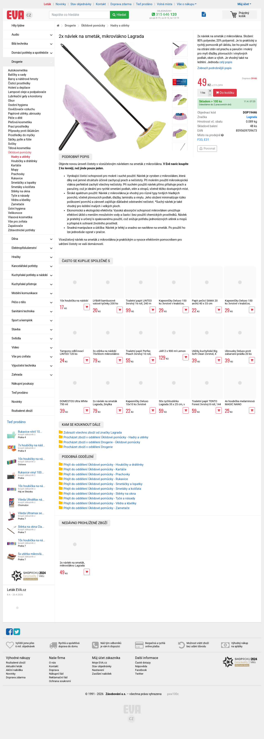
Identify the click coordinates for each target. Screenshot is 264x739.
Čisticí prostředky (19, 83)
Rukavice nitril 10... (30, 431)
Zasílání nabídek (101, 673)
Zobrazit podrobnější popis (214, 68)
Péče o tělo (32, 302)
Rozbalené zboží (22, 411)
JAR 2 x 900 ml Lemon (172, 351)
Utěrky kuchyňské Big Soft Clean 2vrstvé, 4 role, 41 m (204, 353)
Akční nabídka (14, 670)
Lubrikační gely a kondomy (25, 96)
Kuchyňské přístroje (32, 284)
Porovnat (207, 148)
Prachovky (17, 174)
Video (32, 347)
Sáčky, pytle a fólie (20, 139)
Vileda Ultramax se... (31, 513)
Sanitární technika (32, 311)
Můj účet (243, 4)
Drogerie (32, 61)
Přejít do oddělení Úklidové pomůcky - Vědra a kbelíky (100, 503)
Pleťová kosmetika (20, 122)
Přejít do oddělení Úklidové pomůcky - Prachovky (97, 474)
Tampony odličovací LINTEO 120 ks (72, 352)
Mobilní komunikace (32, 293)
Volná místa (164, 4)
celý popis (225, 62)
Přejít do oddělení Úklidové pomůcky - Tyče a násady (99, 498)
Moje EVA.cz (99, 662)
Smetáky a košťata (23, 187)
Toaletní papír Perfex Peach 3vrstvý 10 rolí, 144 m (138, 353)
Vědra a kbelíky (21, 200)
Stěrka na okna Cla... (31, 526)
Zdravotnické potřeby (21, 230)
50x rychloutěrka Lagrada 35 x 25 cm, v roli (172, 404)
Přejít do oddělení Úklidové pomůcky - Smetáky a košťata (102, 489)
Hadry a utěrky (20, 156)
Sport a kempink (32, 320)
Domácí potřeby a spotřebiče (32, 52)
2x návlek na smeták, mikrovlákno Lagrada (72, 564)
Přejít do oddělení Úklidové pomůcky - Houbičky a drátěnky (104, 464)
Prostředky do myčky (21, 135)
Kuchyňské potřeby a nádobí (32, 275)
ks (202, 92)
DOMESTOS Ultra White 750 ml (74, 403)
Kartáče (16, 165)
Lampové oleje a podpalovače (27, 92)
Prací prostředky (18, 126)
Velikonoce (15, 213)
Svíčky (12, 143)
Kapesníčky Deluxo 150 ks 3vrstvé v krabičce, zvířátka (238, 303)
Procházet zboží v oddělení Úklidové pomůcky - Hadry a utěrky (106, 437)
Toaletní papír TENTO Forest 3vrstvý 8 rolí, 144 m (206, 404)
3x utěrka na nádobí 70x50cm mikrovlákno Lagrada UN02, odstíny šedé (106, 355)
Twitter (139, 673)
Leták (47, 4)
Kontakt (101, 4)
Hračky (32, 256)
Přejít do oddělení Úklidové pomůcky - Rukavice (96, 479)
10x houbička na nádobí (74, 300)
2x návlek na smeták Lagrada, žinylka (105, 403)
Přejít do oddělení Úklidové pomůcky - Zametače (97, 508)
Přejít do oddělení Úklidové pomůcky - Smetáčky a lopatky (103, 484)
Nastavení (98, 670)
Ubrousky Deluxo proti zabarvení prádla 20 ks (238, 352)
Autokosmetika (17, 70)
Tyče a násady (20, 195)
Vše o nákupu (185, 4)
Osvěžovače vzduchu (21, 109)
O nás (52, 662)
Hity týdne (18, 25)
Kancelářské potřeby (32, 265)
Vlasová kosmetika (20, 217)
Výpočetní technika (32, 365)
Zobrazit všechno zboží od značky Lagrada (93, 432)
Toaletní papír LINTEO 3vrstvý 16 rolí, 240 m (139, 302)
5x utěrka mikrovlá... (31, 554)
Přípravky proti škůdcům (23, 130)
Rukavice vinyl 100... (31, 472)
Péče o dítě (15, 117)
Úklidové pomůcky (19, 152)
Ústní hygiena (16, 208)
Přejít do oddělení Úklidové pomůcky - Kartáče (95, 469)
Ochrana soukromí (60, 681)
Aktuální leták (14, 666)
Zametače (17, 204)
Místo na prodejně (227, 137)
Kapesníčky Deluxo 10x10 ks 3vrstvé (137, 403)
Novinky (61, 4)
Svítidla (32, 338)
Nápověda (141, 666)
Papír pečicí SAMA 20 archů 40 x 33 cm (205, 302)
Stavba (32, 329)
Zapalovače (15, 225)
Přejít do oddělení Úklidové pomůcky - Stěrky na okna (100, 493)
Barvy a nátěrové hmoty (23, 79)
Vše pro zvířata (17, 221)
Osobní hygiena (18, 105)
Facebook (141, 670)
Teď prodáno (144, 4)
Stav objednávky (81, 4)
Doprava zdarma (121, 4)
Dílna (32, 238)
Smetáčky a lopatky (23, 182)
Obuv (11, 100)
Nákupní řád (56, 673)
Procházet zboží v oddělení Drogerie (88, 447)
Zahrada (32, 374)
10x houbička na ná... (31, 486)
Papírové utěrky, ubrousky (24, 113)
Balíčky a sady (17, 74)
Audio (32, 34)
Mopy (14, 169)
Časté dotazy (143, 662)
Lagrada (251, 117)
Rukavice (17, 178)
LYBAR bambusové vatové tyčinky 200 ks (105, 302)
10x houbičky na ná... (31, 459)
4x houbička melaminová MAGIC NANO (240, 403)
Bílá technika (32, 43)
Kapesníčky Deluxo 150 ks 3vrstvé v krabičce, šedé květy (172, 303)
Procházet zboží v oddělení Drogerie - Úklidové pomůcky (102, 442)
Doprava (249, 78)
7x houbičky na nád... (31, 445)
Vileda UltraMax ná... (31, 499)
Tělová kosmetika (19, 148)
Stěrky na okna (20, 191)
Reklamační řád (58, 677)
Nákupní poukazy (23, 383)
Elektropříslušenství (32, 247)
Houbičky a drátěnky (24, 161)
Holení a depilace (19, 87)
